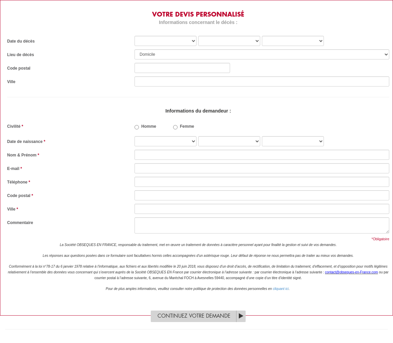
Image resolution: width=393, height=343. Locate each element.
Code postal (18, 68)
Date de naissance (26, 141)
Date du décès (21, 41)
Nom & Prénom (23, 155)
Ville (11, 81)
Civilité (15, 126)
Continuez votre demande (194, 316)
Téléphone (18, 182)
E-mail (14, 168)
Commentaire (20, 222)
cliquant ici (281, 289)
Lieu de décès (20, 54)
